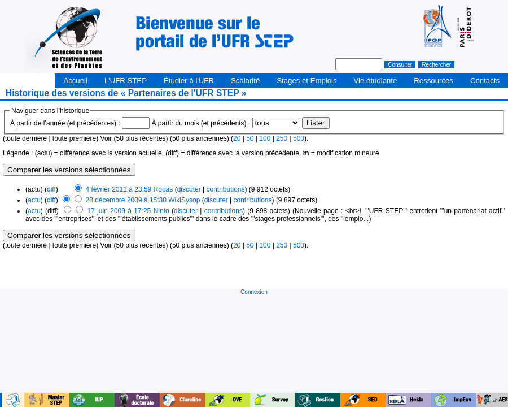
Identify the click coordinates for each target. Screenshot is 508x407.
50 (249, 138)
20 (236, 138)
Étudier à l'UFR (189, 80)
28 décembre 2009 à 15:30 (126, 200)
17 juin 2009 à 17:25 (119, 211)
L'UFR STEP (125, 80)
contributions (225, 189)
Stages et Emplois (306, 80)
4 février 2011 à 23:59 (119, 189)
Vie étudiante (375, 80)
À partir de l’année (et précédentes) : (65, 123)
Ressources (433, 80)
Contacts (485, 80)
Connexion (254, 292)
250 (281, 138)
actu (34, 200)
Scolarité (245, 80)
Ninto (161, 211)
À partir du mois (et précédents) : (200, 123)
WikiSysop (184, 200)
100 (264, 138)
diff (51, 189)
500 (298, 138)
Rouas (163, 189)
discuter (189, 189)
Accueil (75, 80)
